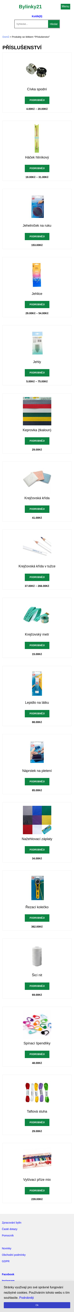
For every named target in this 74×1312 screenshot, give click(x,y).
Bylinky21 (30, 6)
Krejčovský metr (37, 634)
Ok (37, 1305)
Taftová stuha (37, 1111)
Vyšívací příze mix (37, 1180)
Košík (35, 16)
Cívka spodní (37, 89)
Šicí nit (37, 975)
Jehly (37, 362)
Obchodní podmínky (14, 1254)
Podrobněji (37, 100)
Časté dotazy (9, 1229)
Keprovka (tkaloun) (37, 430)
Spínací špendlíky (36, 1043)
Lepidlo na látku (37, 702)
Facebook (8, 1274)
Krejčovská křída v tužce (37, 566)
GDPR (5, 1261)
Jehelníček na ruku (37, 225)
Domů (5, 36)
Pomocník (8, 1235)
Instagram (8, 1280)
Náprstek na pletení (37, 771)
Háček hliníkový (37, 157)
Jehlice (37, 294)
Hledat (54, 24)
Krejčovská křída (37, 498)
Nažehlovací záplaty (37, 839)
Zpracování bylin (11, 1222)
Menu (65, 6)
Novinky (6, 1248)
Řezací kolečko (36, 907)
